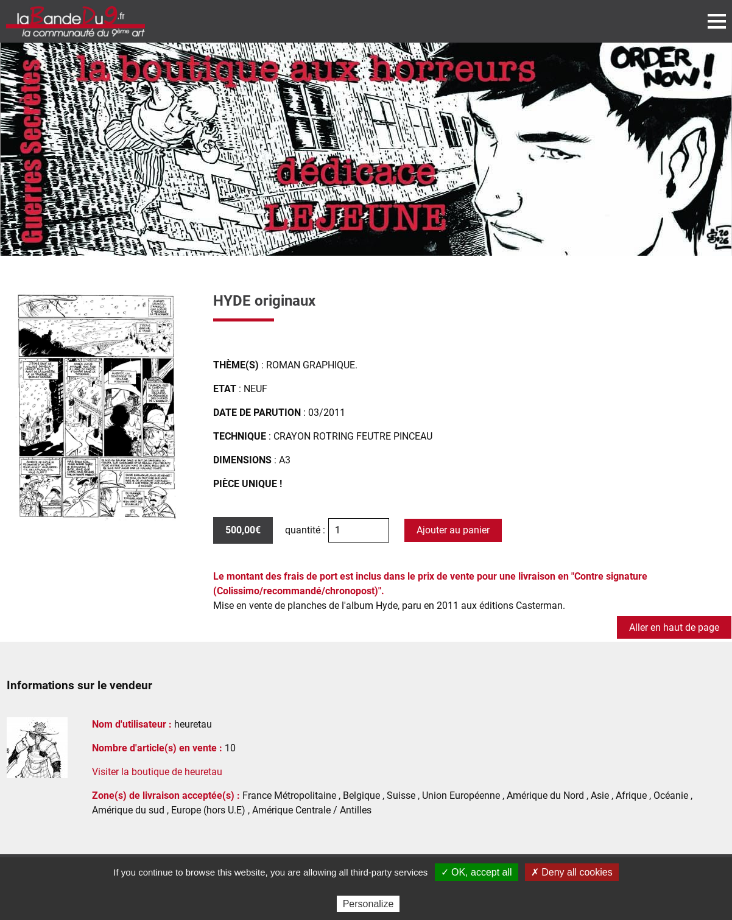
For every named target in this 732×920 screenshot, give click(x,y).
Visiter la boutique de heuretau (157, 772)
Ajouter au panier (453, 530)
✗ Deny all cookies (572, 872)
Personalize (368, 904)
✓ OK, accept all (476, 872)
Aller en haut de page (674, 627)
